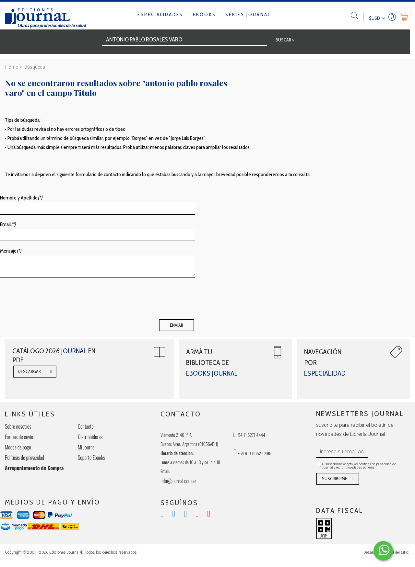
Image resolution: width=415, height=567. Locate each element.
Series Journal (248, 14)
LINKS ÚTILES (30, 414)
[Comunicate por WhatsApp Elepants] (383, 551)
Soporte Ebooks (91, 457)
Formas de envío (19, 437)
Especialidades (160, 14)
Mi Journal (87, 447)
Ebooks (204, 14)
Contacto (86, 426)
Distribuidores (90, 437)
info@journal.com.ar (178, 481)
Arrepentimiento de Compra (34, 468)
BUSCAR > (285, 40)
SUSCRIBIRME (334, 479)
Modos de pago (18, 447)
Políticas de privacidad (24, 457)
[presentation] (49, 300)
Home (11, 67)
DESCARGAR (29, 371)
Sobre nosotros (18, 426)
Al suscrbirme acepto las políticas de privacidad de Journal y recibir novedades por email (359, 466)
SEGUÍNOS (179, 502)
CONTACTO (180, 414)
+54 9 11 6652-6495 (252, 453)
